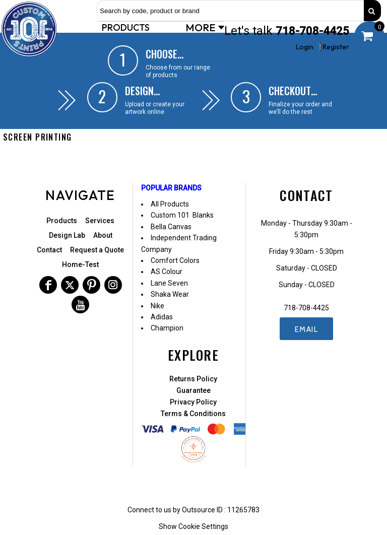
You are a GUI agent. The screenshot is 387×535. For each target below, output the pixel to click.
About (102, 235)
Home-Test (80, 264)
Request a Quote (97, 250)
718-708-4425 (312, 31)
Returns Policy (193, 379)
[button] (127, 27)
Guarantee (193, 390)
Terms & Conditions (193, 414)
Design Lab (67, 235)
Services (99, 221)
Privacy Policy (193, 402)
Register (335, 46)
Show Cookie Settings (193, 526)
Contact (49, 250)
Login (304, 46)
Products (61, 221)
